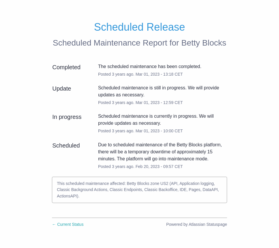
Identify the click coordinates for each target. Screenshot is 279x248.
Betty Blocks (203, 42)
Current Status (67, 224)
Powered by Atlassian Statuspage (196, 224)
